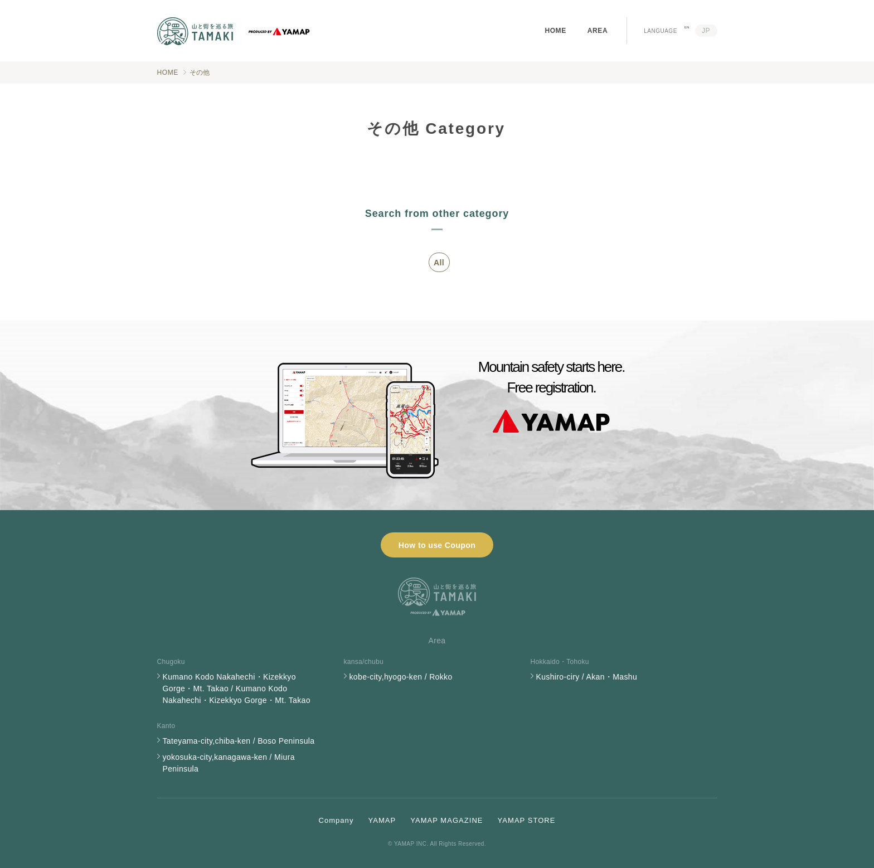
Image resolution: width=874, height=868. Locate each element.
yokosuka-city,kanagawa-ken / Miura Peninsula (229, 763)
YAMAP (382, 820)
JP (706, 31)
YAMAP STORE (527, 820)
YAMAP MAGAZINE (446, 820)
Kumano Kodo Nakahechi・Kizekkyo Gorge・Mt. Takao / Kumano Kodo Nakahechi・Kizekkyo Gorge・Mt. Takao (236, 688)
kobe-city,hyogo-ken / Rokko (401, 676)
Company (336, 820)
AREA (597, 31)
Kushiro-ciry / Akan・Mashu (586, 676)
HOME (555, 31)
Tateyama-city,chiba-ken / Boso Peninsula (239, 740)
